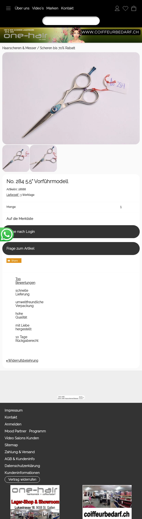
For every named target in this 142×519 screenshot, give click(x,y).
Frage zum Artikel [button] (20, 248)
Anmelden (13, 424)
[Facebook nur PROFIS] (87, 383)
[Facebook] (62, 383)
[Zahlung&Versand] (99, 383)
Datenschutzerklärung (22, 466)
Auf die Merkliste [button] (19, 219)
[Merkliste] (125, 8)
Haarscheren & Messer (19, 48)
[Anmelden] (117, 8)
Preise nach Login (20, 232)
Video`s (38, 8)
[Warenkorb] (134, 8)
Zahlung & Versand (20, 452)
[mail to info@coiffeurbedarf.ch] (50, 383)
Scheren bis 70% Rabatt (57, 48)
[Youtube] (74, 383)
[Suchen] (71, 20)
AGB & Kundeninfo (20, 459)
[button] (8, 8)
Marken (52, 8)
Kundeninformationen (22, 473)
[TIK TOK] (112, 383)
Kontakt (67, 8)
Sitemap (11, 445)
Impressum (14, 410)
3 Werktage (20, 195)
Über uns (22, 8)
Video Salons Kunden (22, 438)
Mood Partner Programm (25, 431)
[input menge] (120, 207)
